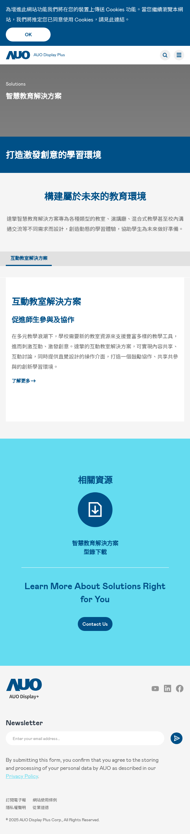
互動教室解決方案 (46, 301)
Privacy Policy (22, 776)
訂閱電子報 (16, 799)
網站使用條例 (45, 799)
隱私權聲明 (16, 807)
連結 (119, 19)
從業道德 (41, 807)
